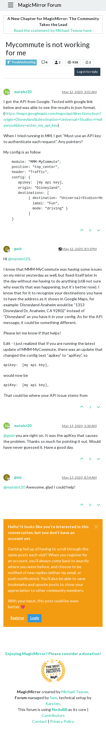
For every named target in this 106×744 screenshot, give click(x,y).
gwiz (18, 249)
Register (17, 618)
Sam (53, 697)
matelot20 (22, 92)
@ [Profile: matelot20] (19, 258)
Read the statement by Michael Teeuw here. (53, 30)
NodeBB (59, 709)
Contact (39, 721)
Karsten (53, 703)
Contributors (53, 715)
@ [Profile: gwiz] (9, 435)
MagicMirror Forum (39, 5)
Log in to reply (87, 71)
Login (34, 618)
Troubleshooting (21, 62)
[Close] (96, 526)
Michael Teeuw (74, 691)
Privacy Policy (62, 721)
